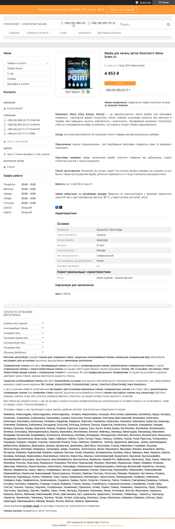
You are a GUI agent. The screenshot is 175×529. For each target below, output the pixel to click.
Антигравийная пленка (16, 328)
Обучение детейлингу (15, 352)
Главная (14, 33)
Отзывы (11, 78)
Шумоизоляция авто (14, 342)
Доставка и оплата (109, 33)
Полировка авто (12, 347)
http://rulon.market (17, 141)
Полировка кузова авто (16, 338)
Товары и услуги (37, 33)
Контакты (85, 33)
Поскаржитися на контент (81, 525)
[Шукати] (168, 24)
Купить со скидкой (122, 9)
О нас (63, 33)
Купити (120, 83)
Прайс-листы (14, 68)
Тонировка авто (12, 333)
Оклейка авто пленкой (15, 323)
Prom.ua (104, 522)
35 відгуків (145, 2)
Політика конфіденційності (109, 525)
